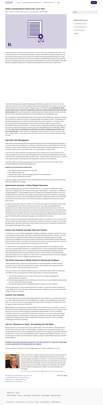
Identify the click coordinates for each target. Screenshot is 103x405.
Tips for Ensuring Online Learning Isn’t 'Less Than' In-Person (30, 342)
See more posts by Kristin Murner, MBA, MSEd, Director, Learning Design (43, 371)
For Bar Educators (79, 30)
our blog (57, 348)
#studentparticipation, (12, 377)
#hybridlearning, (10, 381)
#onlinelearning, (10, 375)
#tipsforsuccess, (10, 379)
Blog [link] (58, 2)
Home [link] (18, 2)
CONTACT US (10, 393)
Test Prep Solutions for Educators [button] (32, 2)
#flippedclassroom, (21, 379)
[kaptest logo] (9, 2)
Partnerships (36, 395)
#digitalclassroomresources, (23, 375)
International (27, 395)
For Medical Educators (80, 23)
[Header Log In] (94, 2)
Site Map (36, 402)
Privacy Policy (30, 402)
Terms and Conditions (20, 402)
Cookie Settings (10, 402)
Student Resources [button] (49, 2)
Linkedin (76, 33)
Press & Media (45, 395)
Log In (17, 393)
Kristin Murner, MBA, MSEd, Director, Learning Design (23, 11)
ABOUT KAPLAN (11, 395)
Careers (19, 395)
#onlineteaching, (24, 377)
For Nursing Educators (80, 27)
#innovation (19, 381)
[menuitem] (18, 2)
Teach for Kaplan (56, 395)
